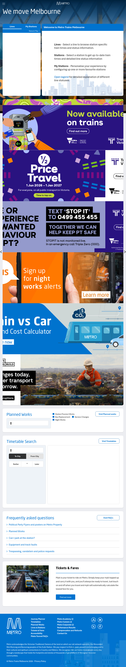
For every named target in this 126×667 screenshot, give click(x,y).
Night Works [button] (60, 420)
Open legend (61, 77)
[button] (15, 464)
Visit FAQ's (108, 518)
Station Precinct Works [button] (64, 414)
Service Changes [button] (82, 417)
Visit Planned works (107, 414)
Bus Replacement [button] (62, 417)
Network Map (34, 31)
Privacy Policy (40, 661)
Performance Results (66, 627)
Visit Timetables (109, 441)
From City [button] (35, 456)
